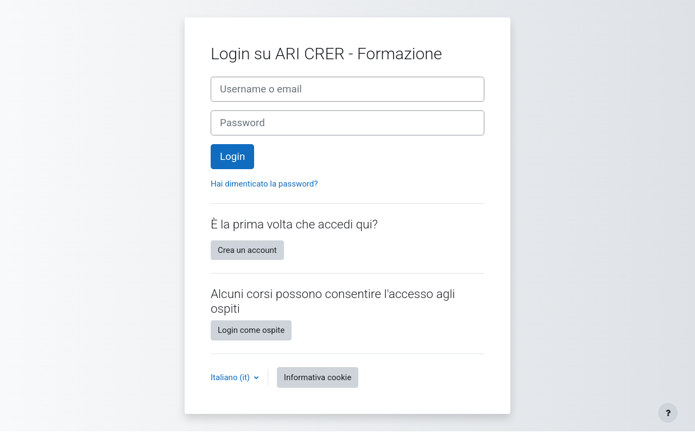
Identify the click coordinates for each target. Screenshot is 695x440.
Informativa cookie (317, 377)
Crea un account (247, 250)
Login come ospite (251, 330)
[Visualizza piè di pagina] (668, 413)
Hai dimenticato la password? (264, 184)
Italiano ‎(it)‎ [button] (231, 377)
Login (232, 157)
